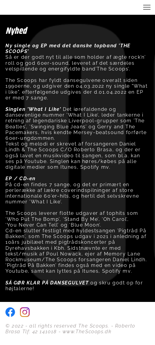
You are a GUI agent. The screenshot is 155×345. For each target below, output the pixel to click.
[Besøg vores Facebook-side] (10, 312)
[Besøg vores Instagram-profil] (25, 312)
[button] (147, 7)
